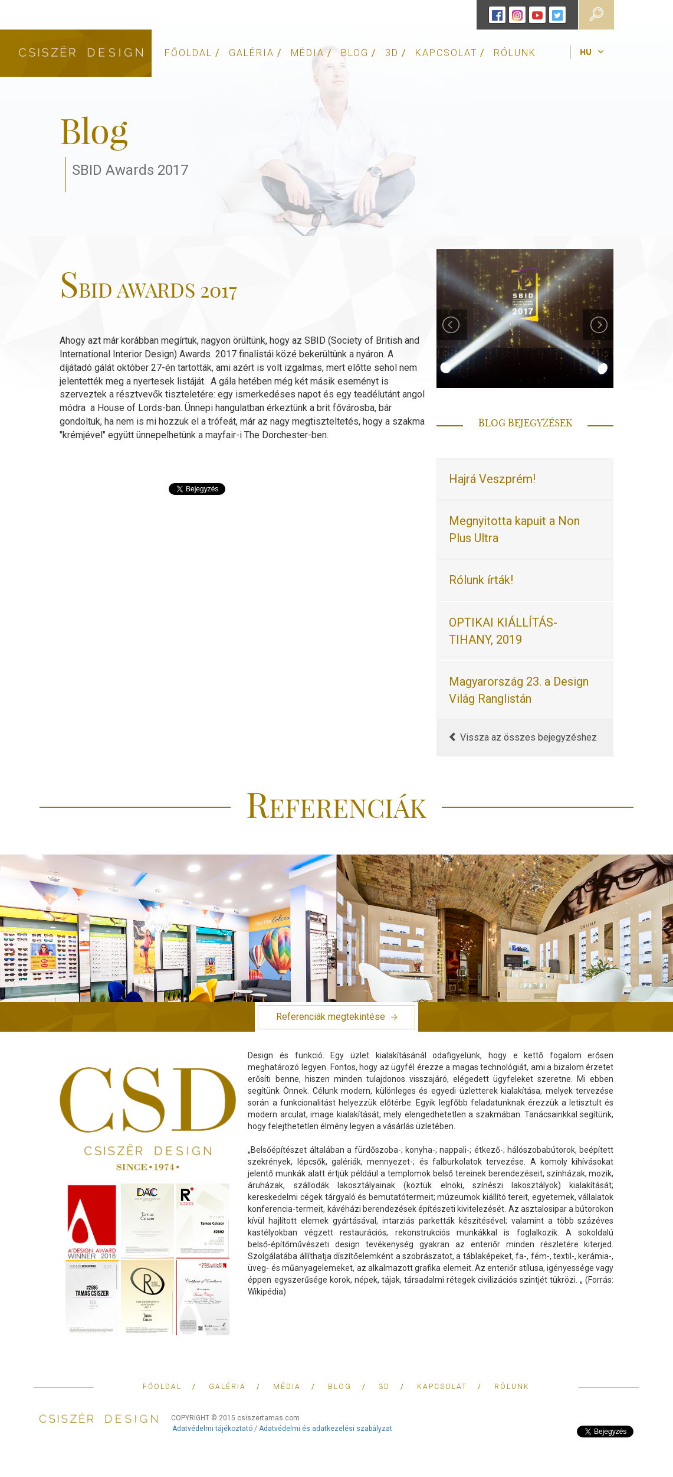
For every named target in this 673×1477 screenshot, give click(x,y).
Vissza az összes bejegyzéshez (522, 737)
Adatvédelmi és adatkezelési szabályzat (325, 1428)
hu (586, 52)
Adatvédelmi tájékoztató (212, 1428)
